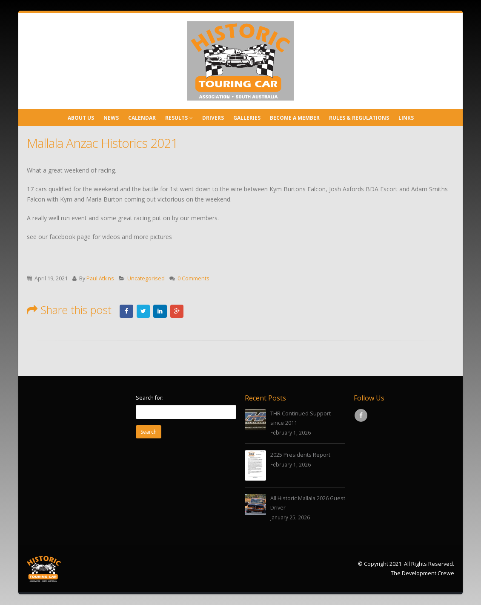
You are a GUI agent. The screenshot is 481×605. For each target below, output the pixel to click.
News (111, 117)
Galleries (247, 117)
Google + (177, 311)
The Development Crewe (422, 573)
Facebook (126, 311)
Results (176, 117)
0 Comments (193, 278)
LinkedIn (160, 311)
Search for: (149, 397)
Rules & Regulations (359, 117)
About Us (81, 117)
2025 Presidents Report (300, 454)
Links (406, 117)
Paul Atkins (100, 278)
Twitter (143, 311)
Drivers (213, 117)
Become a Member (295, 117)
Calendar (142, 117)
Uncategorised (146, 278)
